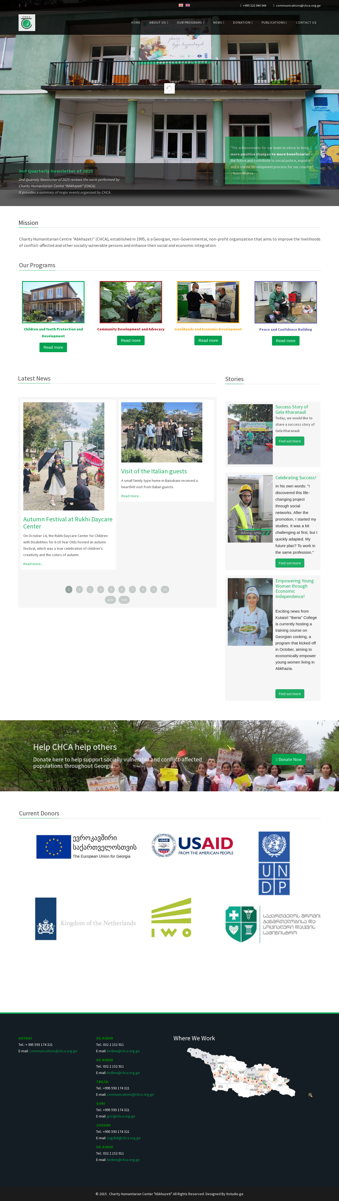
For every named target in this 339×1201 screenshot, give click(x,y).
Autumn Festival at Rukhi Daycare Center (63, 522)
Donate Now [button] (217, 757)
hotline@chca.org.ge (123, 1051)
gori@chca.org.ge (121, 1116)
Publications (274, 22)
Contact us (306, 22)
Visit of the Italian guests (150, 471)
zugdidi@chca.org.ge (124, 1138)
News (217, 22)
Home (136, 22)
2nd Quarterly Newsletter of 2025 (56, 171)
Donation (242, 22)
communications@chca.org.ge (298, 5)
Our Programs (189, 22)
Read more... (29, 563)
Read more (53, 347)
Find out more (290, 445)
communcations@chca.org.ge (130, 1094)
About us (157, 22)
